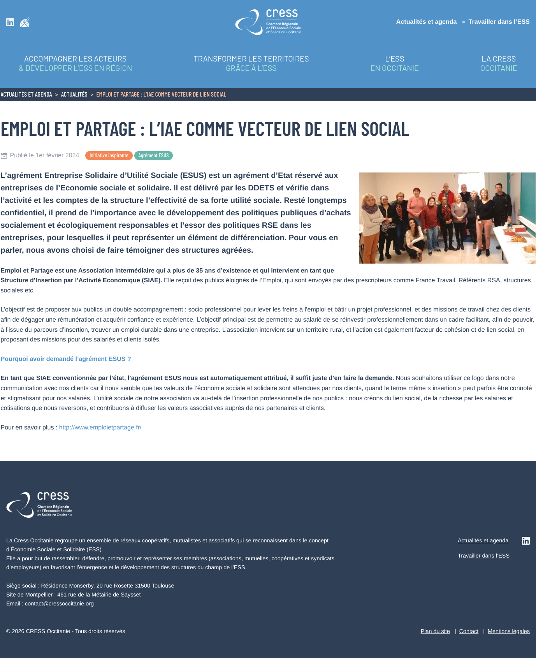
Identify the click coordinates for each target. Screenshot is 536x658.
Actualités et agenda (426, 22)
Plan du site (435, 631)
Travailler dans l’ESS (499, 22)
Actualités (74, 95)
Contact (469, 631)
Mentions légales (509, 631)
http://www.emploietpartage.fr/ (100, 427)
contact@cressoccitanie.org (59, 604)
